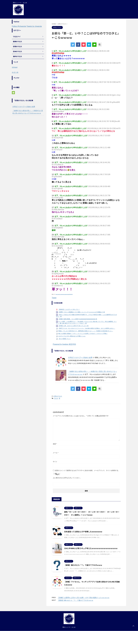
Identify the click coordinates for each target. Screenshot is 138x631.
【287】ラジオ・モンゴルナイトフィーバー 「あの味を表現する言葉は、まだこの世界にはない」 (86, 328)
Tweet (54, 298)
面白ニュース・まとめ (69, 627)
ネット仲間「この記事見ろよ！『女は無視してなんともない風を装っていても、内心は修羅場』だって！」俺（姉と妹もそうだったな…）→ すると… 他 (86, 322)
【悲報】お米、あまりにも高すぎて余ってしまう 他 (73, 326)
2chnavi (14, 67)
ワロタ (56, 398)
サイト (55, 461)
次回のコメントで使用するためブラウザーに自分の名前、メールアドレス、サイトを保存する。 (87, 470)
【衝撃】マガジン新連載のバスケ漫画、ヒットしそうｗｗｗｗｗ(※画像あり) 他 (81, 312)
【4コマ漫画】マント (64, 338)
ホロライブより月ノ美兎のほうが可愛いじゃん (71, 336)
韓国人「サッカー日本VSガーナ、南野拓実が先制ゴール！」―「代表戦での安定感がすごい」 (85, 331)
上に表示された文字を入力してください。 (67, 478)
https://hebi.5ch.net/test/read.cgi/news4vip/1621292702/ (64, 294)
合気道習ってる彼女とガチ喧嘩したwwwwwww (83, 531)
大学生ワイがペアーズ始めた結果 (80, 357)
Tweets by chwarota (34, 26)
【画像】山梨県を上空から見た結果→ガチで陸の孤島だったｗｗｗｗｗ (83, 597)
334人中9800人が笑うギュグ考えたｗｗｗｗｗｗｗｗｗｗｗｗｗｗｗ (91, 548)
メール (55, 453)
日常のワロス (58, 396)
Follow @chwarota (19, 26)
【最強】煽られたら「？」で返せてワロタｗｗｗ (83, 565)
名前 (55, 444)
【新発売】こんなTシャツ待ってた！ (69, 309)
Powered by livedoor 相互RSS (64, 344)
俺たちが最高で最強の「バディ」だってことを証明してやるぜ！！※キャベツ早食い (82, 333)
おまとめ (15, 72)
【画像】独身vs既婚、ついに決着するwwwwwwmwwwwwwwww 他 (77, 319)
